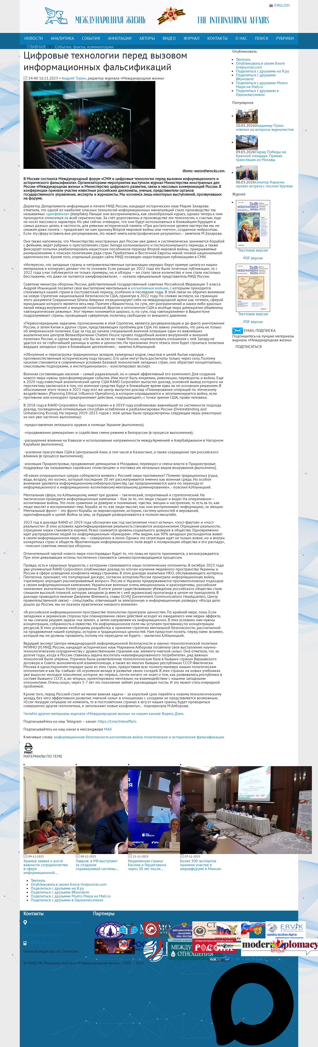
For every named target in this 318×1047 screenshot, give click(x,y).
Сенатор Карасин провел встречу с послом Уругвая (264, 184)
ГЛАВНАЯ (36, 47)
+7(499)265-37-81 (42, 942)
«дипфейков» (57, 213)
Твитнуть (243, 59)
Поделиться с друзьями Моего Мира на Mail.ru (262, 84)
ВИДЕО (169, 38)
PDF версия (253, 257)
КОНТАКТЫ (217, 38)
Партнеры (103, 913)
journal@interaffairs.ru (42, 934)
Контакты (33, 913)
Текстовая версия (253, 250)
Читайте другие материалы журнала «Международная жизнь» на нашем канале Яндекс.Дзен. (103, 713)
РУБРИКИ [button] (285, 38)
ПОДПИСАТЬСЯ (248, 346)
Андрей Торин (74, 78)
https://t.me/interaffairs (117, 721)
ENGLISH (279, 5)
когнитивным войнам (149, 287)
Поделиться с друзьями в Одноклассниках (257, 92)
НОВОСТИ (33, 38)
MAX (108, 729)
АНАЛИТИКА (62, 38)
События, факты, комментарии (84, 47)
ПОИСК (261, 38)
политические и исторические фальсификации (184, 736)
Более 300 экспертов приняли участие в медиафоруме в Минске (200, 864)
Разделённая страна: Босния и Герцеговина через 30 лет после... (147, 864)
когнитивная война (126, 736)
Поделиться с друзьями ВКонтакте (256, 76)
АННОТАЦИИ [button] (120, 38)
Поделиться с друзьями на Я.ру (262, 71)
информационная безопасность (81, 736)
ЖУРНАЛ (192, 38)
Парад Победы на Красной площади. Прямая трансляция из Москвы (261, 155)
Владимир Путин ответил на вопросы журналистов (265, 127)
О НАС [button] (241, 38)
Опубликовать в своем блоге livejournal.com (260, 65)
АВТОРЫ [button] (147, 38)
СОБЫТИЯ (91, 38)
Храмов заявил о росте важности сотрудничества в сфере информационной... (45, 866)
